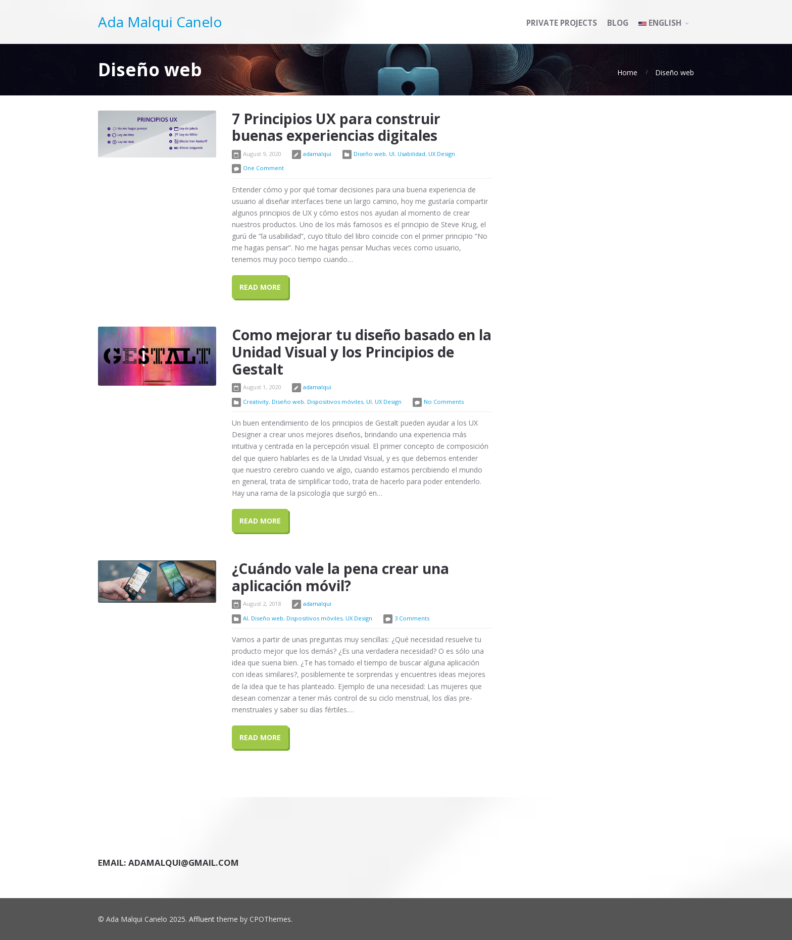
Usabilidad (411, 154)
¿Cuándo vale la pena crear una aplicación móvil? (340, 577)
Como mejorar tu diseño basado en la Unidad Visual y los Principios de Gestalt (361, 351)
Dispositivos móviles (335, 401)
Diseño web (674, 72)
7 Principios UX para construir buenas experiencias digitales (336, 127)
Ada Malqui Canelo (160, 21)
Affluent (202, 919)
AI (245, 618)
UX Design (441, 154)
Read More (260, 287)
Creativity (256, 401)
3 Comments (411, 618)
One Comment (263, 168)
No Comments (444, 401)
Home (627, 72)
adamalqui (317, 154)
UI (391, 154)
